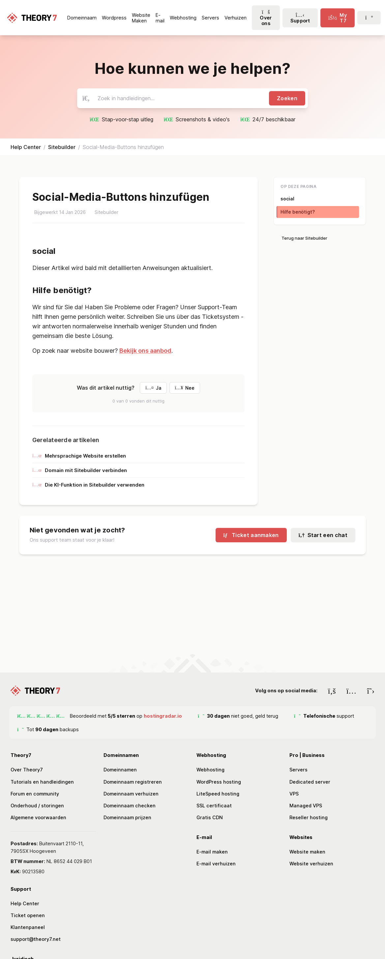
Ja (153, 388)
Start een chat (323, 535)
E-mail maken (212, 851)
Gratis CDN (209, 817)
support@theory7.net (36, 939)
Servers (298, 769)
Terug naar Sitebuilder (304, 238)
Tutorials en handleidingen (42, 782)
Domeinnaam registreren (133, 782)
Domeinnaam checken (130, 805)
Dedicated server (309, 782)
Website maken (307, 851)
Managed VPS (305, 805)
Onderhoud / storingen (37, 805)
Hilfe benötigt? (298, 212)
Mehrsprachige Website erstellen (79, 456)
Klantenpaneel (28, 927)
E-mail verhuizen (216, 863)
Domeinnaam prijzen (127, 817)
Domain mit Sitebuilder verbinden (79, 470)
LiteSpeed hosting (217, 793)
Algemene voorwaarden (38, 817)
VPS (294, 793)
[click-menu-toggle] (337, 17)
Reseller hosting (308, 817)
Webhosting (210, 769)
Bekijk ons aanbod (145, 350)
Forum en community (35, 793)
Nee (184, 388)
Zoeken (287, 98)
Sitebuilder (61, 147)
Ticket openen (28, 915)
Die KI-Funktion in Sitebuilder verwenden (88, 485)
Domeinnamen (120, 769)
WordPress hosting (218, 782)
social (287, 198)
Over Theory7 (27, 769)
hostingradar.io (163, 716)
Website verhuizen (311, 863)
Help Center (26, 147)
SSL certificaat (214, 805)
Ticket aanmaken (251, 535)
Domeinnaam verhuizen (131, 793)
